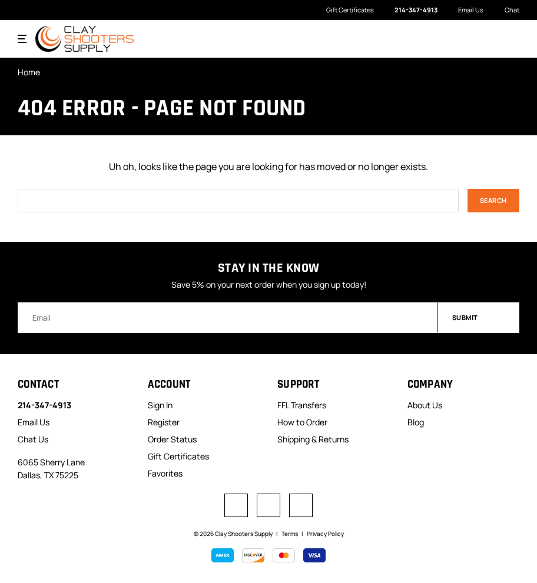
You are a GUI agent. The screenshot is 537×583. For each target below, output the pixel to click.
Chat (505, 10)
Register (164, 422)
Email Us (464, 10)
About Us (424, 405)
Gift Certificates (350, 9)
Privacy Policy (325, 533)
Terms (289, 533)
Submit (479, 317)
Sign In (160, 405)
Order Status (172, 439)
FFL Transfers (301, 405)
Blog (415, 422)
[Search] (487, 38)
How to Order (302, 422)
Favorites (165, 473)
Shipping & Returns (313, 439)
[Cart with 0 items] (511, 38)
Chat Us (33, 439)
